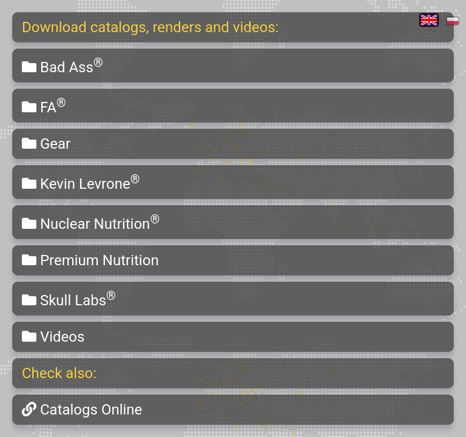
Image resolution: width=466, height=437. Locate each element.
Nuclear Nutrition (91, 222)
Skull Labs (69, 298)
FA (44, 105)
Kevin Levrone (81, 182)
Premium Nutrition (90, 260)
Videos (53, 336)
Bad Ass (62, 65)
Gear (46, 143)
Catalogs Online (82, 409)
